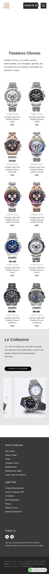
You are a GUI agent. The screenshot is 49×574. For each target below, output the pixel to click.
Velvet (7, 459)
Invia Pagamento (12, 499)
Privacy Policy (16, 545)
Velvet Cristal (10, 455)
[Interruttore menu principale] (43, 6)
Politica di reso (11, 507)
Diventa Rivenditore (13, 511)
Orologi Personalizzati (14, 488)
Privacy (8, 503)
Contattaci (9, 496)
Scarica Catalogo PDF (14, 492)
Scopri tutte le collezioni (15, 474)
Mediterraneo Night (13, 471)
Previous (6, 397)
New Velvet (10, 451)
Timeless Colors (12, 463)
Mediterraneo (10, 467)
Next (42, 397)
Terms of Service (32, 545)
